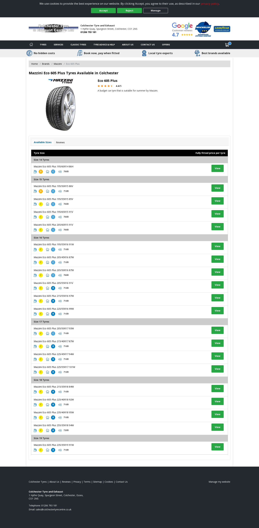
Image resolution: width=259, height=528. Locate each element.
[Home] (31, 44)
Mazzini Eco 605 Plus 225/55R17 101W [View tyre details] (54, 367)
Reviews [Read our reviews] (66, 481)
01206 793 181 (88, 32)
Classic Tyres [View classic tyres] (78, 44)
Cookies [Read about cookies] (109, 481)
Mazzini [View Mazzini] (58, 63)
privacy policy (210, 3)
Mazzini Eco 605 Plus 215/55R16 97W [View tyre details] (54, 295)
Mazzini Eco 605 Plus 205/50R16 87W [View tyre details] (54, 270)
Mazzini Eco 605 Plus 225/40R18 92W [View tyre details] (54, 399)
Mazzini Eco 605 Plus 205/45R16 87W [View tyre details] (54, 257)
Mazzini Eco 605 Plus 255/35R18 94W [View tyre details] (54, 425)
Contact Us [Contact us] (148, 44)
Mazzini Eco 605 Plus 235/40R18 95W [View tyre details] (54, 412)
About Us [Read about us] (54, 481)
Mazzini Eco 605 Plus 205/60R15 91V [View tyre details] (53, 224)
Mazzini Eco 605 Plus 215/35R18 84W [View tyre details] (54, 386)
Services (58, 44)
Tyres (43, 44)
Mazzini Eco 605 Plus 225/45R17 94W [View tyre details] (54, 354)
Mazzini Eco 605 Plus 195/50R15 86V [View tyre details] (53, 186)
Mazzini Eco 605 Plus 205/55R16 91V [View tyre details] (53, 283)
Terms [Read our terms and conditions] (87, 481)
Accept (103, 10)
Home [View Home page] (34, 63)
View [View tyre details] (217, 168)
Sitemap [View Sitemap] (97, 481)
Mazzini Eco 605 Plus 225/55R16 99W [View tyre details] (54, 308)
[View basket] (227, 44)
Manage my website (219, 481)
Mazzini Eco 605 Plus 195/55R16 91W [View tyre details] (54, 244)
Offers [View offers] (166, 44)
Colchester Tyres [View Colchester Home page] (38, 481)
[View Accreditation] (203, 28)
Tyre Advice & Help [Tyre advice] (104, 44)
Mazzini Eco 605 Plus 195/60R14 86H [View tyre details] (53, 166)
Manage (156, 10)
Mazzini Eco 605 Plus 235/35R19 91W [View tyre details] (54, 444)
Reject (129, 10)
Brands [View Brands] (46, 63)
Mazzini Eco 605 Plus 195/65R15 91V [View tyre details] (53, 211)
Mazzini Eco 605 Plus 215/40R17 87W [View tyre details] (54, 341)
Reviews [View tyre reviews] (60, 142)
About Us (127, 44)
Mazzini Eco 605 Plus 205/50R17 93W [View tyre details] (54, 328)
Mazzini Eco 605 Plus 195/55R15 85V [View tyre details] (53, 199)
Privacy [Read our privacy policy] (77, 481)
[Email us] (53, 509)
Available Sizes (43, 142)
